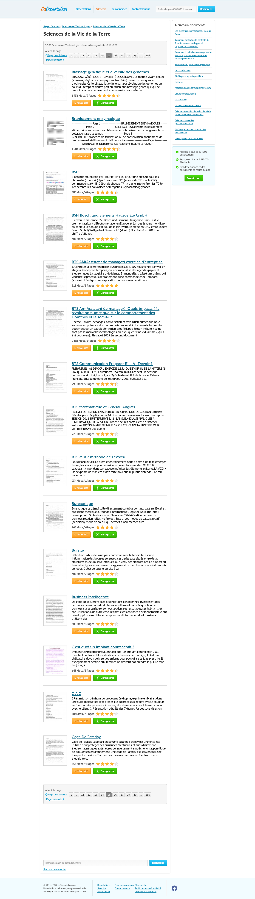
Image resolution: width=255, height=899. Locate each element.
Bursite (78, 550)
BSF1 (76, 172)
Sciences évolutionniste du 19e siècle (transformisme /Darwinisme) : (193, 113)
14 (102, 55)
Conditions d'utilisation (145, 891)
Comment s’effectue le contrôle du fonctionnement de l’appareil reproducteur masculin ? (192, 43)
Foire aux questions (124, 885)
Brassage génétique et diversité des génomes (110, 72)
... (76, 55)
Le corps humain (182, 70)
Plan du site (140, 885)
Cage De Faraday (86, 737)
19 (135, 55)
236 (148, 55)
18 (128, 55)
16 (115, 55)
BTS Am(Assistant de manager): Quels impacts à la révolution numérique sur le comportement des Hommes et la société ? (115, 312)
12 (89, 55)
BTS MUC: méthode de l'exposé (99, 457)
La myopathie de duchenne (188, 105)
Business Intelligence (90, 597)
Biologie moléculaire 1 (185, 93)
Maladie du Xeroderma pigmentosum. (193, 87)
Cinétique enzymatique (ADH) (189, 76)
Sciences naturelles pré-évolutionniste (184, 122)
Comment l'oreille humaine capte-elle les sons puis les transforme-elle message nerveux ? (193, 55)
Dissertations (83, 9)
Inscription (193, 178)
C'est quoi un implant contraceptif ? (103, 647)
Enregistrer (105, 102)
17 (121, 55)
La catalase (180, 99)
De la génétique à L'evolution (189, 138)
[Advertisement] (73, 834)
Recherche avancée (54, 869)
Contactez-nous (141, 9)
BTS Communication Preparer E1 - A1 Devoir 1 (112, 364)
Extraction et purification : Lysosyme (192, 64)
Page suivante (54, 60)
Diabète (179, 82)
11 (82, 55)
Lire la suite (81, 102)
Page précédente (57, 55)
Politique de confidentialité (148, 888)
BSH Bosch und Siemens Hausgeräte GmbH (109, 215)
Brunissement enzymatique (96, 119)
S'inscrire (101, 9)
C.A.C (76, 693)
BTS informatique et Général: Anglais (103, 407)
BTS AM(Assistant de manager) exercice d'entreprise (117, 262)
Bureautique (82, 504)
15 (108, 56)
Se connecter (119, 9)
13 (95, 55)
